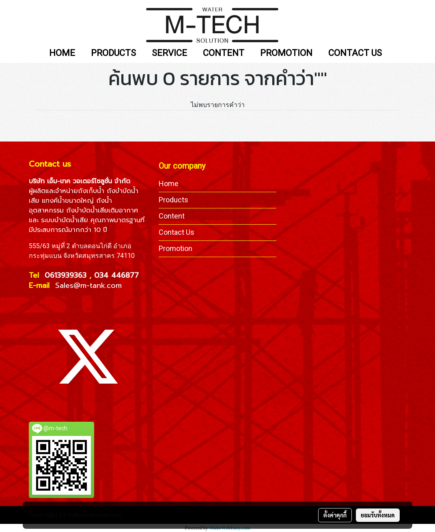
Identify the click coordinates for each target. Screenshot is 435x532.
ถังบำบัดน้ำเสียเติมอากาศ (102, 210)
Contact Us (176, 232)
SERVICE (169, 53)
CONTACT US (355, 53)
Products (173, 199)
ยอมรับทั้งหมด (378, 515)
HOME (62, 53)
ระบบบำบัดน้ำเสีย (64, 220)
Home (169, 183)
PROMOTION (286, 53)
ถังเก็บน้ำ (91, 191)
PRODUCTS (113, 53)
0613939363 (67, 275)
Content (172, 216)
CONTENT (223, 53)
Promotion (175, 248)
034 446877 (116, 275)
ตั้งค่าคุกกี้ (335, 515)
